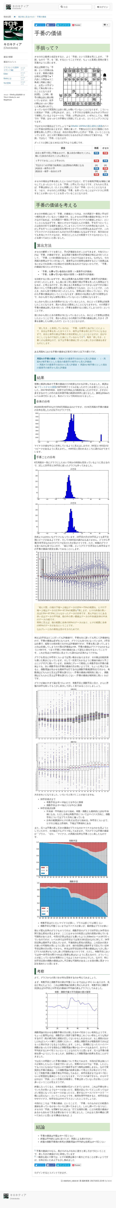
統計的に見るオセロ (26, 17)
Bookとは (7, 78)
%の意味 (7, 83)
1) (84, 336)
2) (78, 610)
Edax (6, 74)
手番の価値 (41, 17)
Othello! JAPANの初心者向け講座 (86, 126)
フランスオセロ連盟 (46, 387)
